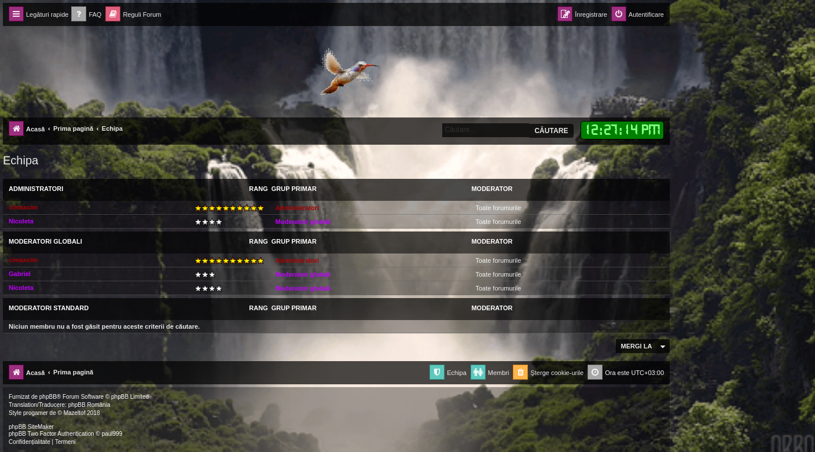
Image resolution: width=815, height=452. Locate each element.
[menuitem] (86, 14)
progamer (35, 413)
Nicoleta (21, 221)
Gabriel (20, 273)
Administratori (36, 188)
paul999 (112, 434)
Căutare (551, 131)
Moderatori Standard (49, 307)
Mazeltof (75, 413)
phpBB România (89, 405)
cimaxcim (23, 207)
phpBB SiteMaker (31, 427)
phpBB (48, 397)
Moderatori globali (303, 221)
